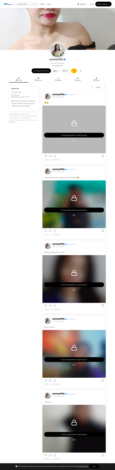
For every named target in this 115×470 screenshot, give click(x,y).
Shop (49, 4)
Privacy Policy (24, 116)
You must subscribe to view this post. (74, 135)
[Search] (27, 4)
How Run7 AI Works (14, 118)
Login (92, 4)
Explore (42, 4)
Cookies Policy (83, 466)
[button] (80, 70)
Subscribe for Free (41, 71)
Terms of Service (14, 116)
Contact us (30, 120)
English (81, 4)
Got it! (94, 466)
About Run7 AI (33, 116)
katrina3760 (58, 94)
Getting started (102, 4)
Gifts (65, 71)
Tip (55, 71)
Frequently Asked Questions (17, 120)
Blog (35, 120)
